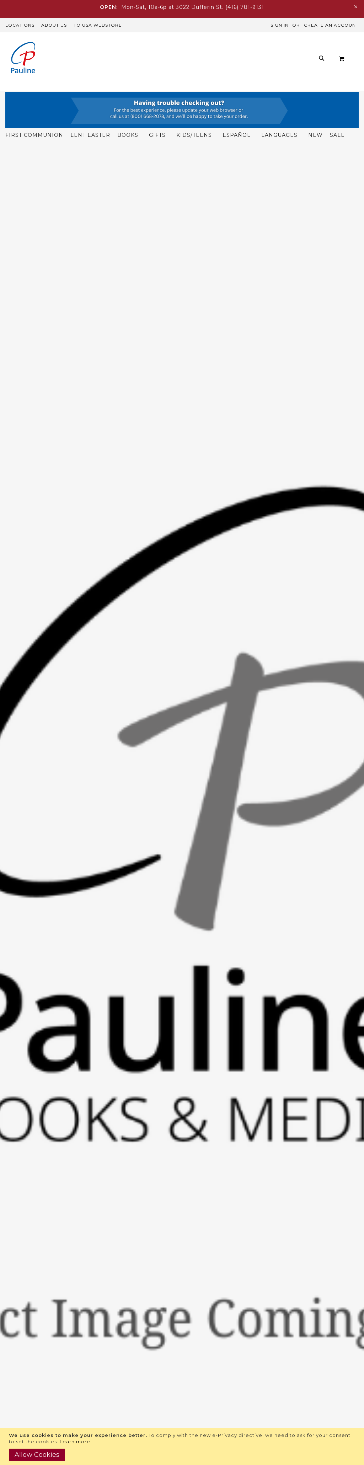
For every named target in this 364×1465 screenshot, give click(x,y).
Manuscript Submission (214, 1371)
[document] (183, 1446)
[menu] (191, 93)
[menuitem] (54, 87)
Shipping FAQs (113, 1378)
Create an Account (331, 25)
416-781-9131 (132, 1368)
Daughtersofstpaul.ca (34, 1397)
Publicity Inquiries (207, 1351)
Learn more (75, 1441)
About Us (54, 25)
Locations (19, 25)
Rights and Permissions (215, 1341)
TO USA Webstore (98, 25)
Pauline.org (20, 1388)
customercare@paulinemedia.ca (138, 1361)
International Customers (127, 1418)
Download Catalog (208, 1332)
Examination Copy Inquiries (220, 1361)
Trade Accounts (114, 1408)
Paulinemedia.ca (27, 1407)
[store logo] (23, 58)
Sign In (280, 25)
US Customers (113, 1398)
